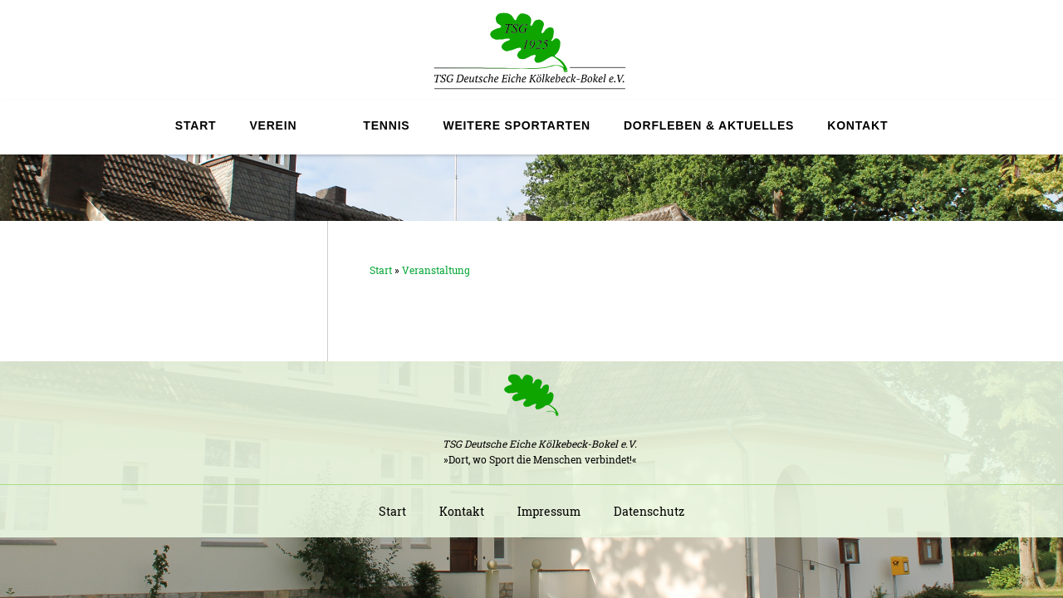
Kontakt (857, 125)
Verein (272, 125)
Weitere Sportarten (516, 125)
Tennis (386, 125)
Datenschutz (649, 511)
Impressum (548, 511)
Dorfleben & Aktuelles (709, 125)
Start (196, 125)
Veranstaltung (436, 270)
